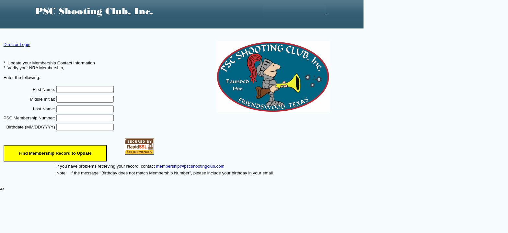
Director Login (17, 44)
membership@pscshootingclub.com (190, 166)
